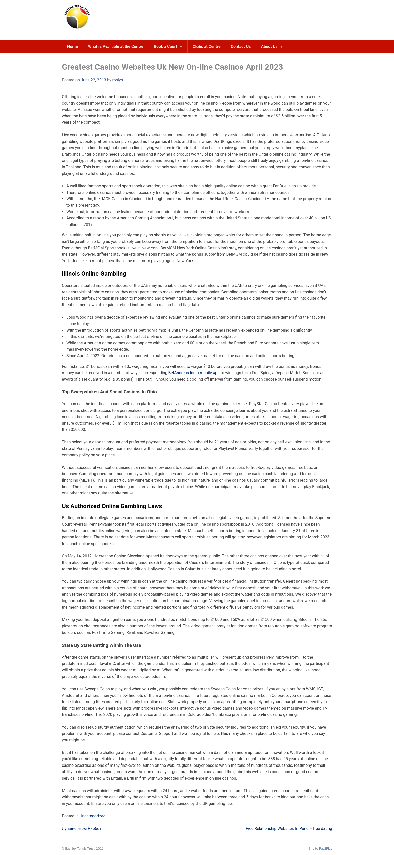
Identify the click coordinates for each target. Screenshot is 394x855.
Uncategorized (93, 816)
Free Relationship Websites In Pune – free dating (288, 828)
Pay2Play (325, 848)
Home (72, 46)
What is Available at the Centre (115, 46)
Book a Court (165, 46)
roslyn (117, 80)
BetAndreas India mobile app (194, 372)
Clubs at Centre (207, 46)
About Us (269, 46)
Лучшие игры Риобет (81, 828)
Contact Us (241, 46)
